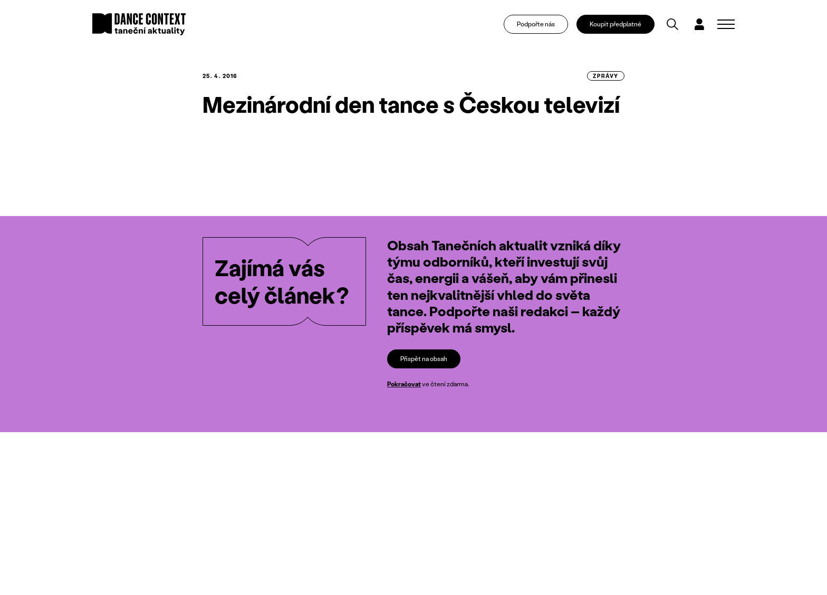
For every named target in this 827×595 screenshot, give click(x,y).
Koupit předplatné (615, 24)
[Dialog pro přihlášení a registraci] (699, 24)
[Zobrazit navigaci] (726, 24)
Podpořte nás (536, 24)
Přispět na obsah (423, 359)
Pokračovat (404, 384)
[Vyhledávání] (672, 24)
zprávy (606, 76)
